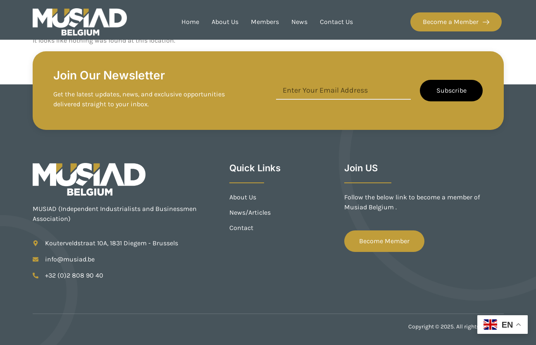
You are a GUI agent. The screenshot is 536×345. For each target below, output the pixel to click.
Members (265, 22)
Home (190, 22)
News (299, 22)
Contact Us (336, 22)
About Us (225, 22)
